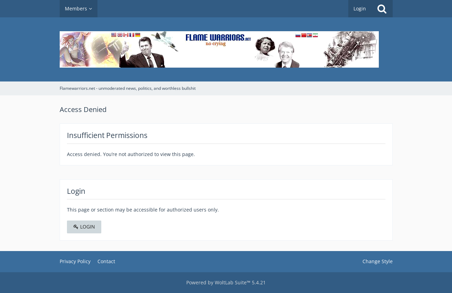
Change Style (378, 261)
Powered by (226, 282)
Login (359, 8)
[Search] (382, 8)
